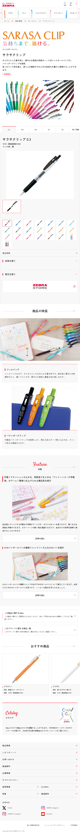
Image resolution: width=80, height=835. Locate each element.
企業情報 (6, 773)
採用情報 (6, 787)
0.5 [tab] (36, 129)
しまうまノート (9, 752)
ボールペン (32, 21)
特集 (4, 794)
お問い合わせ (8, 759)
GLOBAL (45, 787)
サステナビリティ (10, 780)
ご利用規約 (74, 825)
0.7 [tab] (49, 129)
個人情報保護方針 (33, 825)
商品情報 (18, 21)
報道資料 (6, 766)
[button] (1, 13)
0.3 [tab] (9, 129)
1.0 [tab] (62, 129)
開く (40, 253)
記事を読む (40, 538)
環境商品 (7, 74)
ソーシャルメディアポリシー (55, 825)
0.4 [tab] (22, 129)
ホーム (6, 21)
